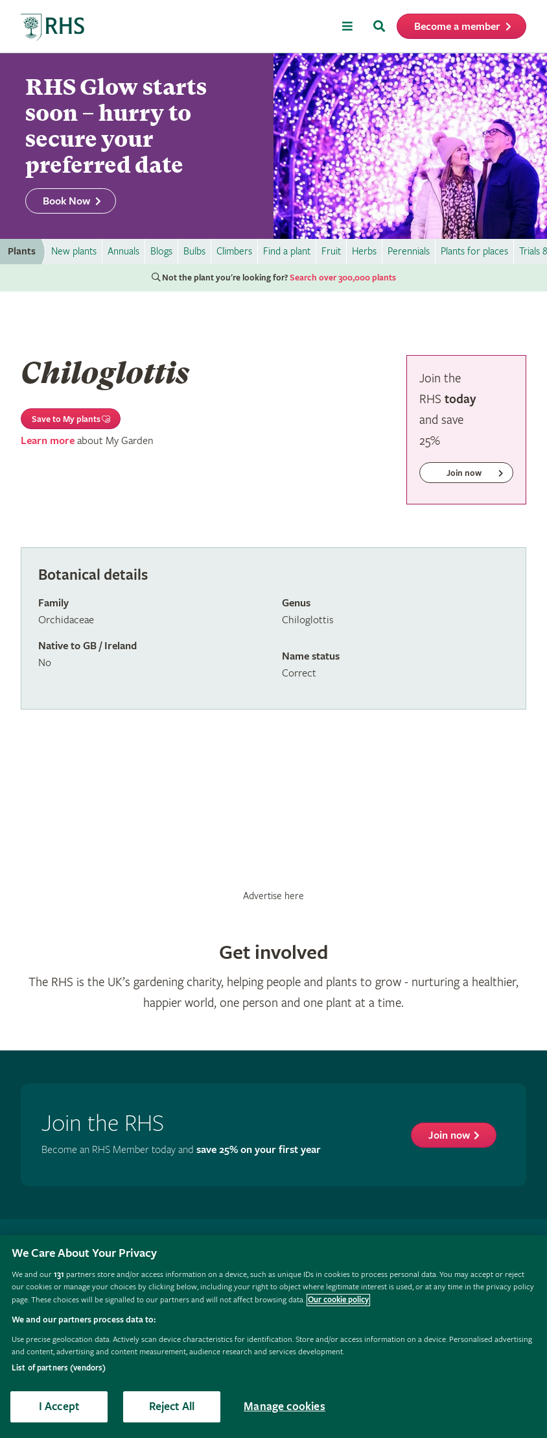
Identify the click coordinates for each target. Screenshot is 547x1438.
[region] (273, 1336)
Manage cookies (284, 1406)
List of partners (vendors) (59, 1368)
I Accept (59, 1406)
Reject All (172, 1406)
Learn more (48, 441)
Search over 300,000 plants (343, 278)
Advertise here (273, 896)
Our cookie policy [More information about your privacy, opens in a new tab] (338, 1300)
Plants (22, 251)
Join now (449, 1136)
